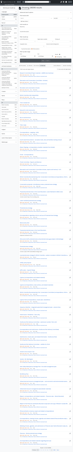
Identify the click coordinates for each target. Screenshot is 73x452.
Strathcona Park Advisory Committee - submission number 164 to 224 (38, 322)
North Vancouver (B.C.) (9, 112)
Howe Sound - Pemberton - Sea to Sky (30, 314)
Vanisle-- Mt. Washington (26, 359)
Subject (4, 129)
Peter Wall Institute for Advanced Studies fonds (9, 28)
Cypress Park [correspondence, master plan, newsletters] (35, 299)
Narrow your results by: (9, 8)
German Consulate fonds (9, 60)
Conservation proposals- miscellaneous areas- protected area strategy (38, 184)
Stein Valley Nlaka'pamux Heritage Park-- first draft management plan (38, 366)
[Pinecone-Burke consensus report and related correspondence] (37, 411)
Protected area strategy (26, 208)
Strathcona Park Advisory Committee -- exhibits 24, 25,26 (35, 344)
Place (3, 100)
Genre (3, 133)
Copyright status (23, 44)
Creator (4, 91)
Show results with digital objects (64, 69)
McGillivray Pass (24, 374)
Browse (18, 1)
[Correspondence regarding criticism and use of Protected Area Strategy (39, 215)
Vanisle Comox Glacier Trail (27, 351)
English (9, 17)
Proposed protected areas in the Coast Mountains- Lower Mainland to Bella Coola (41, 191)
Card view (36, 65)
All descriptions (36, 49)
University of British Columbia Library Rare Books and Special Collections (9, 73)
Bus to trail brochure (25, 117)
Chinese (9, 19)
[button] (61, 2)
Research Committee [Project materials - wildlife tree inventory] (36, 73)
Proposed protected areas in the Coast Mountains (33, 230)
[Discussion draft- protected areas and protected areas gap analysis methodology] (41, 239)
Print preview (22, 65)
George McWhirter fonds (9, 46)
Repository (22, 26)
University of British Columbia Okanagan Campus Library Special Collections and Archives (9, 83)
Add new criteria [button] (24, 21)
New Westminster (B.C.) (9, 121)
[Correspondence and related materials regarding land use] (35, 440)
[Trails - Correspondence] (26, 154)
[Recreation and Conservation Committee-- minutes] (33, 80)
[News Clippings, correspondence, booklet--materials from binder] (37, 147)
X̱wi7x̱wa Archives (9, 88)
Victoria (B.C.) (9, 114)
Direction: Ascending (67, 65)
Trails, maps (23, 125)
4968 (54, 450)
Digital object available (42, 39)
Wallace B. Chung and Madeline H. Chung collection (9, 33)
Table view (42, 65)
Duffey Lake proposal (25, 262)
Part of (3, 23)
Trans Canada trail (24, 102)
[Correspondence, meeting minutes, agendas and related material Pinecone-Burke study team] (44, 418)
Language (4, 12)
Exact (65, 56)
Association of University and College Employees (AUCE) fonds (9, 53)
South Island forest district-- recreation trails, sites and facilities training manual (41, 140)
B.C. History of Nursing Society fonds (9, 57)
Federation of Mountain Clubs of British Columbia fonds (35, 76)
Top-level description (24, 31)
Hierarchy (29, 65)
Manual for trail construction (27, 110)
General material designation (52, 44)
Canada (9, 117)
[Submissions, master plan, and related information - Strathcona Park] (38, 337)
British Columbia (9, 105)
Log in (69, 1)
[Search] (37, 2)
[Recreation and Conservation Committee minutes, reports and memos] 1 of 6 (40, 169)
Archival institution (7, 66)
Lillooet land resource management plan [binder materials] (35, 389)
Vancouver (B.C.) (9, 110)
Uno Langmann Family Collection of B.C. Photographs (9, 38)
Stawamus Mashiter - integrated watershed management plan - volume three (40, 307)
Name (3, 95)
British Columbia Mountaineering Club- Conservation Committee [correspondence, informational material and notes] (44, 177)
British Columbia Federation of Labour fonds (9, 42)
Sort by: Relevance (57, 65)
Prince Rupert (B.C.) (9, 124)
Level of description (7, 138)
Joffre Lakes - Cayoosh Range (27, 270)
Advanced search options (26, 12)
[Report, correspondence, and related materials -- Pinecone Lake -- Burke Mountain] (42, 396)
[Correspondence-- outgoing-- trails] (29, 132)
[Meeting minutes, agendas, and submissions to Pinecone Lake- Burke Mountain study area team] (44, 426)
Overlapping (59, 56)
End (38, 54)
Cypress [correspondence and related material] (32, 277)
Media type (4, 142)
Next (58, 450)
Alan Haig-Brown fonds (9, 63)
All (2, 25)
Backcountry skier (24, 223)
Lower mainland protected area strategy (30, 200)
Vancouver (9, 107)
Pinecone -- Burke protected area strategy (31, 433)
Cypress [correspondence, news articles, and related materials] (36, 285)
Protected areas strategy (26, 246)
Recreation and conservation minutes (30, 88)
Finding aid (57, 39)
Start (21, 54)
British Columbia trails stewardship (29, 95)
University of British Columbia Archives (9, 78)
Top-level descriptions (26, 49)
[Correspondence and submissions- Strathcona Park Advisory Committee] (39, 329)
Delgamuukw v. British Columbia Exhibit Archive (9, 48)
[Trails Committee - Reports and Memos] (30, 162)
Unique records (9, 15)
